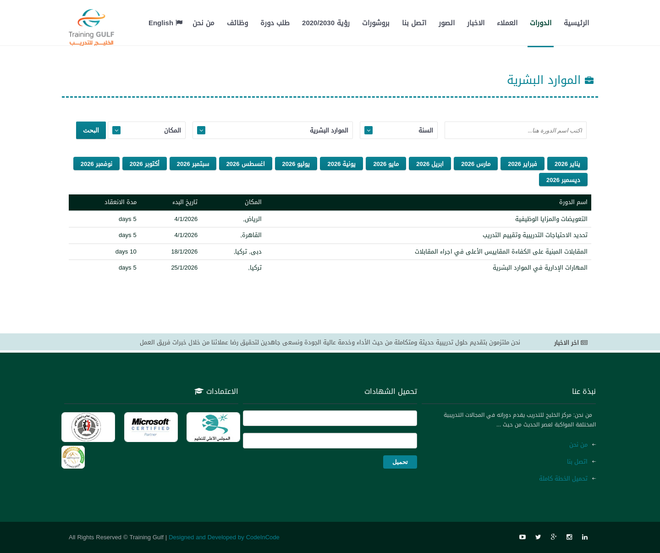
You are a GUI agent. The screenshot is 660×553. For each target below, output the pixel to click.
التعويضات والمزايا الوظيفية (551, 219)
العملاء (507, 23)
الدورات (540, 23)
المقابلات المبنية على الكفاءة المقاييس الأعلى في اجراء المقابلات (501, 251)
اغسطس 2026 (245, 164)
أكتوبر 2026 (145, 164)
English (165, 23)
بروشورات (376, 23)
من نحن (203, 23)
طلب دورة (275, 23)
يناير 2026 (567, 164)
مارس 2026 (475, 164)
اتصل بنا (414, 23)
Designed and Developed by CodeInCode (224, 537)
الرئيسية (576, 23)
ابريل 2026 (430, 164)
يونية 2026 (341, 164)
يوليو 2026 (296, 164)
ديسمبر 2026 (563, 180)
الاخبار (475, 23)
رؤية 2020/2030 (326, 23)
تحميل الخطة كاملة (563, 478)
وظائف (237, 23)
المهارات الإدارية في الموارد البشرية (540, 267)
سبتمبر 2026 (193, 164)
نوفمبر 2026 (96, 164)
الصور (447, 23)
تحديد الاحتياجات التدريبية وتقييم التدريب (535, 235)
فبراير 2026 (522, 164)
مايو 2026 (386, 164)
